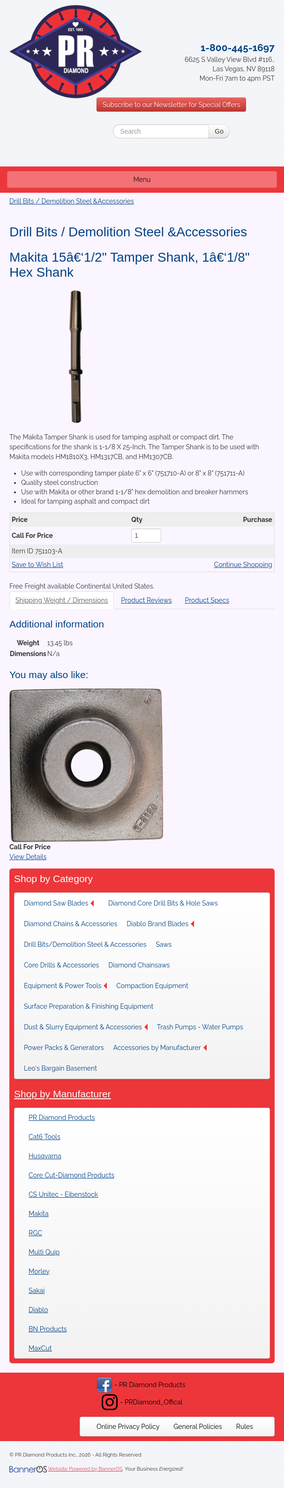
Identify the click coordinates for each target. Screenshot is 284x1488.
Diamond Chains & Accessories (70, 924)
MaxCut (40, 1348)
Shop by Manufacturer (62, 1093)
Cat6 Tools (44, 1137)
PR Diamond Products (62, 1117)
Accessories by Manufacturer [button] (159, 1047)
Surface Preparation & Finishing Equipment (88, 1006)
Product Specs (207, 600)
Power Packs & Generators (64, 1047)
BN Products (48, 1329)
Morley (39, 1271)
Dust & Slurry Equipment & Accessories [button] (86, 1027)
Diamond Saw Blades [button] (59, 903)
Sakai (37, 1290)
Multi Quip (44, 1252)
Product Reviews (146, 600)
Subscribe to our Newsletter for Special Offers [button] (171, 104)
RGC (35, 1233)
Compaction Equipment (152, 985)
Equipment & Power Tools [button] (65, 985)
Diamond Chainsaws (139, 965)
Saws (164, 944)
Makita (39, 1213)
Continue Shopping (243, 564)
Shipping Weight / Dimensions (61, 600)
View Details (27, 857)
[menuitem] (61, 903)
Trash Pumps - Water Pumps (200, 1027)
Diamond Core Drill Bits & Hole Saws (163, 903)
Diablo (38, 1310)
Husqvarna (45, 1156)
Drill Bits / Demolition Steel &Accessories (71, 201)
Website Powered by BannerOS (85, 1469)
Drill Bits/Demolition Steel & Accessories (85, 944)
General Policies (197, 1426)
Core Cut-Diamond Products (71, 1175)
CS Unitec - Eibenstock (63, 1194)
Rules (244, 1426)
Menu (142, 179)
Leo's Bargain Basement (60, 1068)
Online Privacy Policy (128, 1426)
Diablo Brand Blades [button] (160, 924)
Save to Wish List (37, 564)
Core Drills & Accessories (61, 965)
